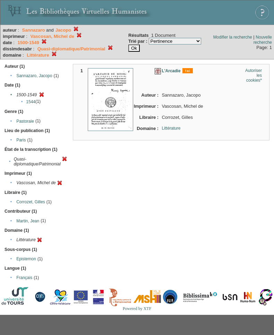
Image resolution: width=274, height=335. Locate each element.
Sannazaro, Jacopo (34, 75)
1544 (30, 101)
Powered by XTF (137, 308)
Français (24, 277)
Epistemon (26, 258)
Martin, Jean (27, 221)
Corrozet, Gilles (30, 201)
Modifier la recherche (232, 37)
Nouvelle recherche (263, 40)
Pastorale (25, 121)
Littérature (171, 128)
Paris (21, 140)
